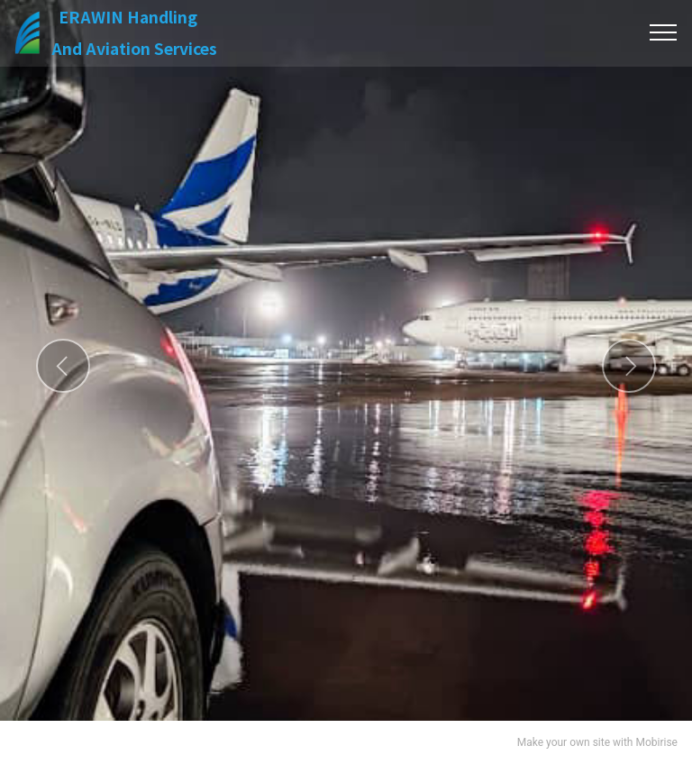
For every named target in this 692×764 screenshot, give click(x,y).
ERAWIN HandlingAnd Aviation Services (139, 33)
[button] (63, 366)
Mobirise (656, 742)
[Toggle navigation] (664, 32)
